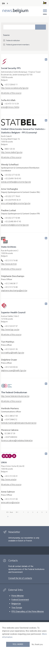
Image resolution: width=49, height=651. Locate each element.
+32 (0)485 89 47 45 (13, 221)
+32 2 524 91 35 (11, 349)
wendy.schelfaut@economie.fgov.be (16, 182)
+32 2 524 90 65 (11, 367)
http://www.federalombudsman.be (15, 396)
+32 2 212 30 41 (11, 476)
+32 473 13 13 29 (12, 104)
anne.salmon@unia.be (10, 502)
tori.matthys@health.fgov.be (12, 353)
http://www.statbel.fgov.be (11, 152)
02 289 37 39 (10, 433)
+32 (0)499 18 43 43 (13, 178)
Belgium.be (16, 603)
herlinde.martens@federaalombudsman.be (18, 423)
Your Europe (16, 607)
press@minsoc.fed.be (10, 107)
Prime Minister (17, 596)
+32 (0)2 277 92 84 (12, 218)
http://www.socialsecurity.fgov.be (14, 88)
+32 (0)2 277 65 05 (12, 175)
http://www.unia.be (8, 479)
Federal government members (17, 44)
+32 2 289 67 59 (11, 416)
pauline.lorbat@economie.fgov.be (15, 225)
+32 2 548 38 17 (11, 283)
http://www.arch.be (9, 264)
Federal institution (13, 40)
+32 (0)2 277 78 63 (12, 196)
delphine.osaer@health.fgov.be (13, 370)
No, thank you (37, 644)
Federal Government (20, 599)
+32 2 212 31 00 (11, 499)
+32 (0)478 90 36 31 (13, 200)
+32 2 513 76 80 (11, 260)
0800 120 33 (10, 149)
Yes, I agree (18, 644)
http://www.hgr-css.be (10, 329)
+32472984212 (11, 420)
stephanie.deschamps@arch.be (14, 290)
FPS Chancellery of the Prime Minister (27, 611)
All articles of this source (11, 93)
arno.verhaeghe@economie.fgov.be (15, 203)
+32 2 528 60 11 (11, 85)
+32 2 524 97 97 (11, 326)
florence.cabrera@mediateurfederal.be (17, 440)
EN (3, 3)
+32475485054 (11, 437)
